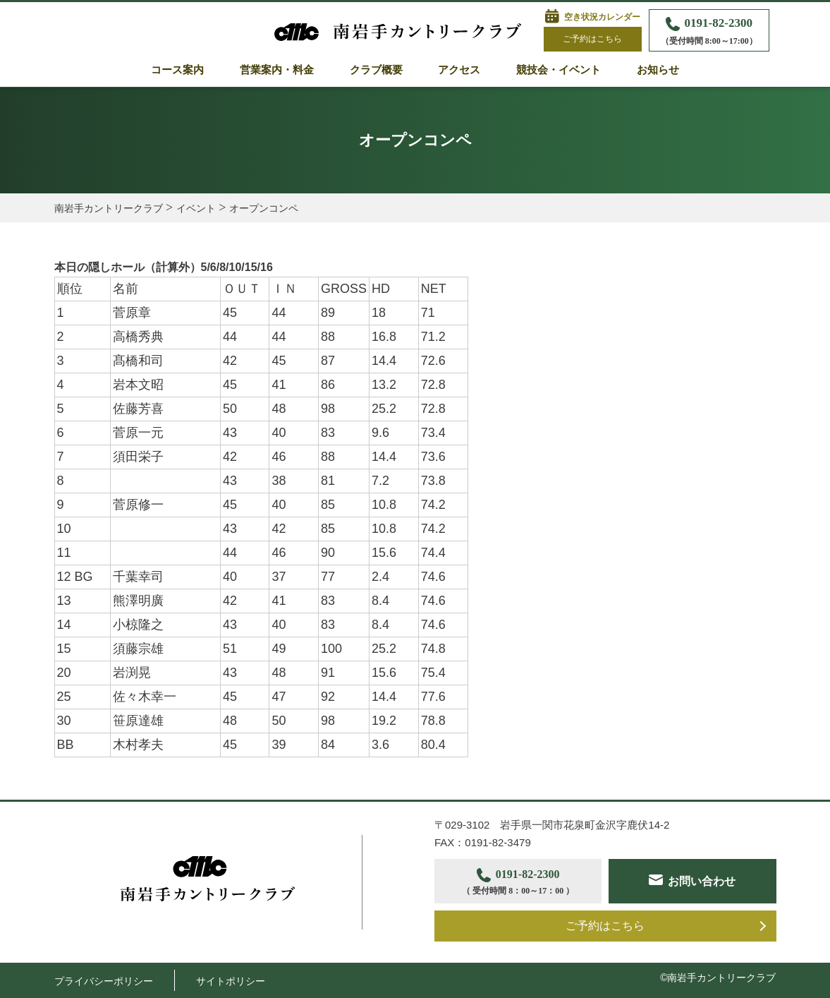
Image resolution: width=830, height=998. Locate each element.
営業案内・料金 (277, 70)
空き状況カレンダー (602, 17)
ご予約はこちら (592, 39)
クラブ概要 (376, 70)
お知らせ (658, 70)
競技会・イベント (558, 70)
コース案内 (177, 70)
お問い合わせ (702, 881)
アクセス (459, 70)
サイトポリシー (230, 981)
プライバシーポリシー (103, 981)
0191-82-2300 (709, 32)
